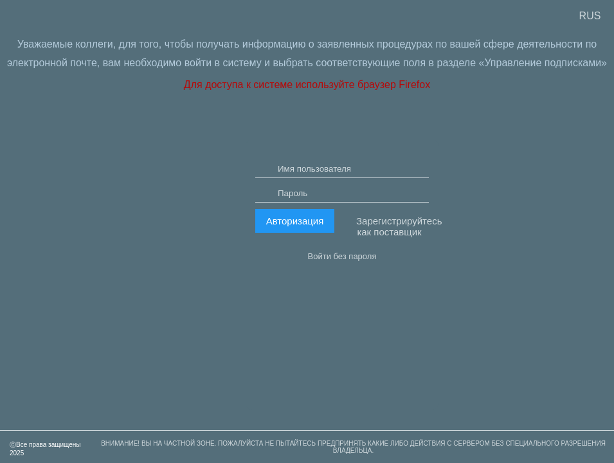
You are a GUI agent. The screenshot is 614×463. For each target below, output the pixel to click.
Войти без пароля (342, 290)
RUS (590, 15)
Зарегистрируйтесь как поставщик (392, 260)
